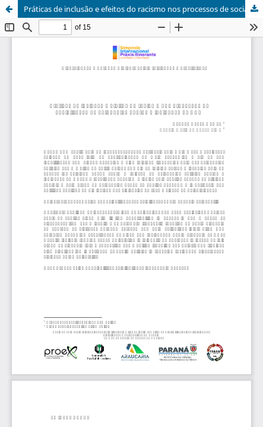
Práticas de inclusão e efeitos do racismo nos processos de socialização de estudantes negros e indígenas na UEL (143, 9)
